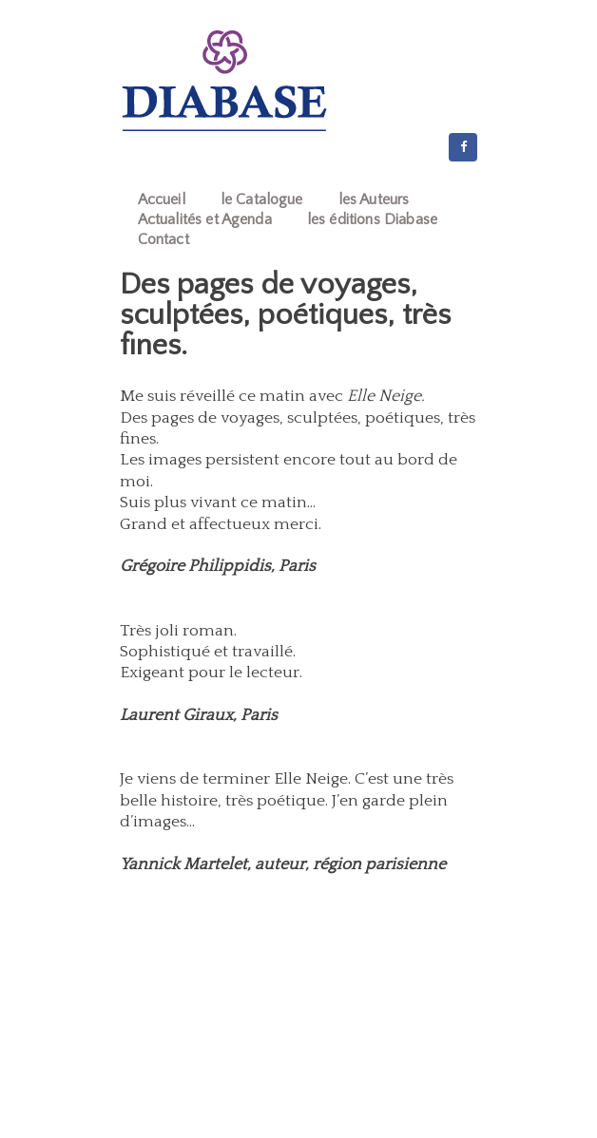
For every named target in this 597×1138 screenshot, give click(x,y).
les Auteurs (374, 199)
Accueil (161, 199)
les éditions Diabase (372, 219)
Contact (163, 239)
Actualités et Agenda (205, 219)
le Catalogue (262, 199)
